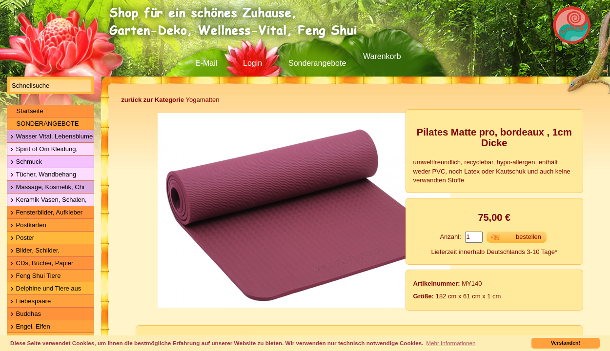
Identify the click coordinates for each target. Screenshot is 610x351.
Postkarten (28, 225)
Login (252, 63)
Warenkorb (382, 56)
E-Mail (206, 63)
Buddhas (25, 314)
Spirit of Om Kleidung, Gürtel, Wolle (42, 149)
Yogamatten (170, 99)
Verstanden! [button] (565, 343)
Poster (22, 238)
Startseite (26, 111)
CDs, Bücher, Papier (41, 263)
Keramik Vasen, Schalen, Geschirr (47, 200)
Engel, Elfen (30, 327)
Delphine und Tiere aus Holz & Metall (44, 289)
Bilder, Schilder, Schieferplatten (33, 251)
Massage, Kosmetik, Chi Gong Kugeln (45, 187)
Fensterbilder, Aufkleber (46, 213)
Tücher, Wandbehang (43, 175)
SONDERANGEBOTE (44, 123)
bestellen (528, 236)
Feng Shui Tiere (35, 276)
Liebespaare (30, 301)
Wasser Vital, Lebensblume (51, 137)
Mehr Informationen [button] (450, 343)
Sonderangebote (317, 63)
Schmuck (26, 162)
